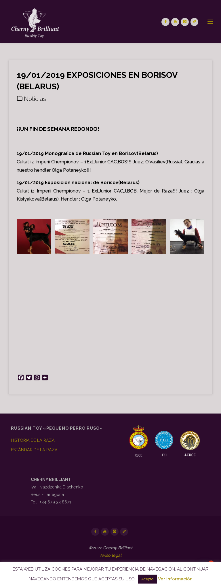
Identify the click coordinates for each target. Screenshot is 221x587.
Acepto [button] (147, 579)
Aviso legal (110, 555)
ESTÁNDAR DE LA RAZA (34, 449)
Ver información (175, 579)
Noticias (35, 98)
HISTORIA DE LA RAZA (33, 440)
